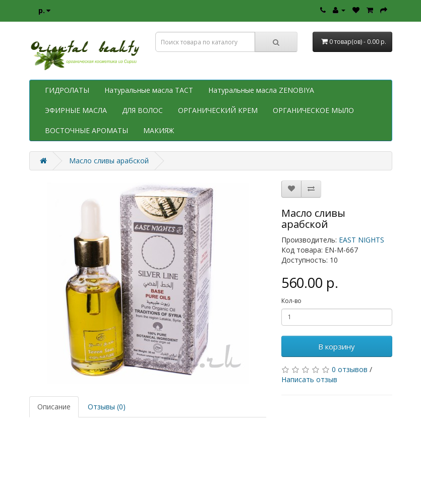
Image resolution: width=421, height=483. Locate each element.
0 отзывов (350, 369)
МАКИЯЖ (158, 130)
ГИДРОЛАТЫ (67, 90)
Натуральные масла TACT (148, 90)
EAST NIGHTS (361, 240)
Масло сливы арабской (109, 160)
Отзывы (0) (107, 406)
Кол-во (291, 300)
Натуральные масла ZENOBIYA (261, 90)
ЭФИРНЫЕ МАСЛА (76, 110)
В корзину (336, 346)
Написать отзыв (309, 379)
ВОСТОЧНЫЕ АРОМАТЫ (86, 130)
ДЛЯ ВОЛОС (142, 110)
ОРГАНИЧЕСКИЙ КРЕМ (218, 110)
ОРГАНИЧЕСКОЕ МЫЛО (313, 110)
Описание (54, 406)
